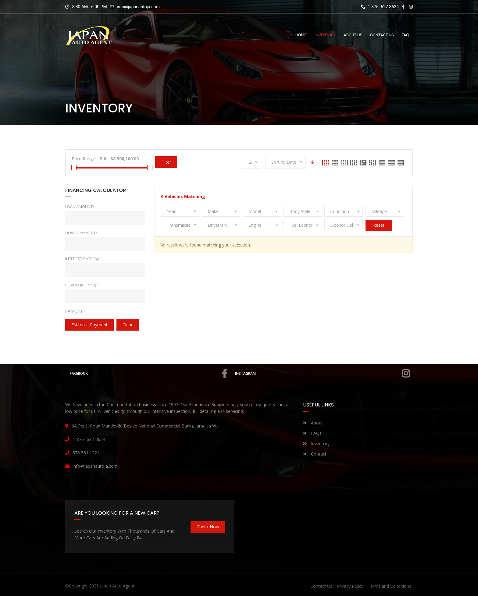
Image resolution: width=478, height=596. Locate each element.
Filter (166, 162)
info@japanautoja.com (138, 6)
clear (128, 325)
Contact (314, 454)
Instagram (323, 373)
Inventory (316, 443)
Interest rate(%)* (82, 258)
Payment (74, 311)
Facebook (149, 373)
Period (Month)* (81, 285)
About (313, 423)
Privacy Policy (350, 586)
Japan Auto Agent (117, 586)
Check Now (208, 527)
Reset (378, 225)
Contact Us (321, 586)
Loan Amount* (80, 206)
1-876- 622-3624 (380, 6)
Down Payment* (81, 233)
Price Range (83, 158)
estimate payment (89, 325)
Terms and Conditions (389, 586)
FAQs (312, 433)
